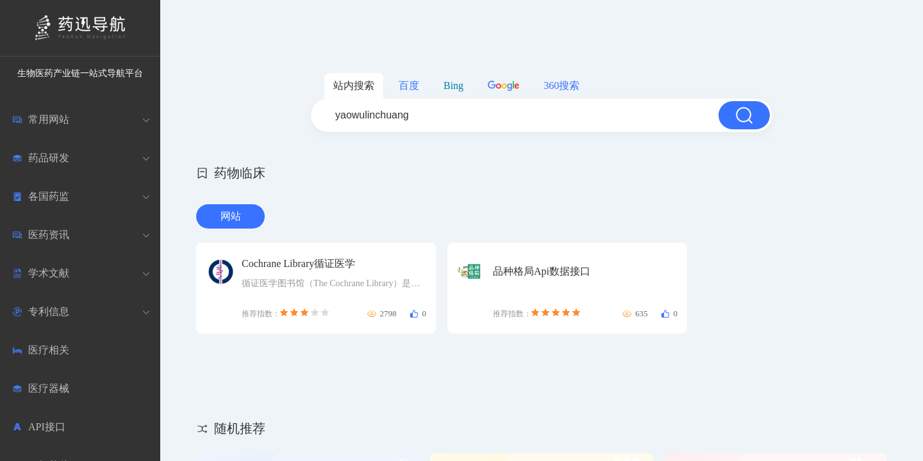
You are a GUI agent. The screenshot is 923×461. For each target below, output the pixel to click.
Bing (453, 85)
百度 (409, 85)
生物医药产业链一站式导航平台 (80, 73)
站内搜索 (353, 85)
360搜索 (561, 85)
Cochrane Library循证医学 (298, 263)
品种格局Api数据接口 (541, 271)
